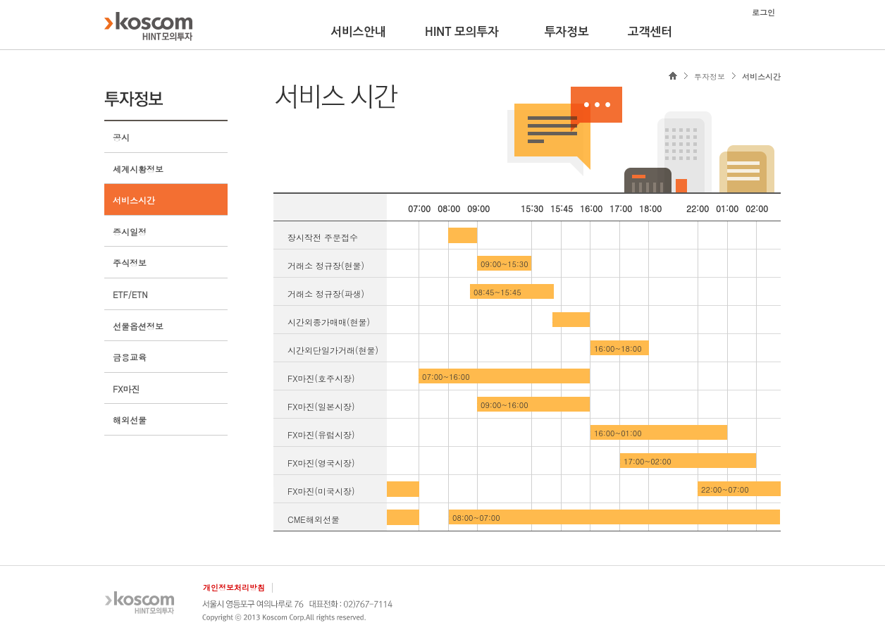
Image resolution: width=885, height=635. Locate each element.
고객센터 (650, 31)
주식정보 (130, 263)
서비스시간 (134, 200)
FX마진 (126, 389)
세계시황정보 (138, 169)
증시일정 (130, 232)
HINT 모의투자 (462, 31)
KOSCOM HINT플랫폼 (148, 26)
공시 (121, 137)
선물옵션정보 (138, 326)
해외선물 (130, 420)
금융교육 (130, 357)
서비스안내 (358, 31)
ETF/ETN (130, 294)
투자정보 (567, 31)
